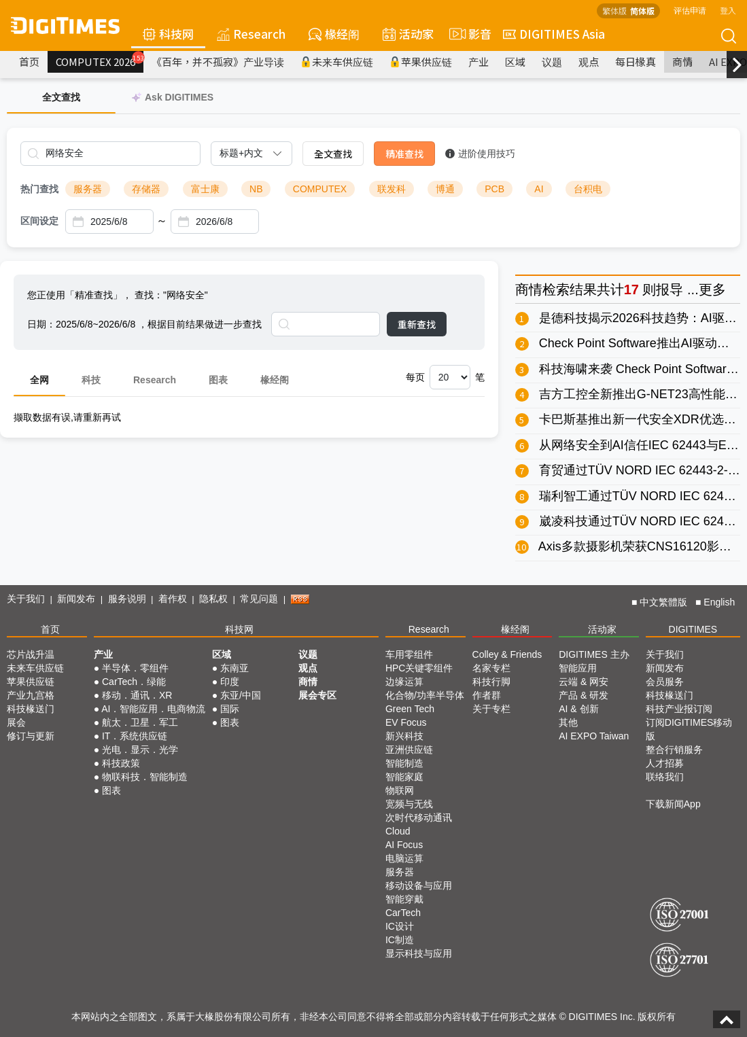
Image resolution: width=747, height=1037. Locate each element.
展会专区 (317, 695)
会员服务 (665, 681)
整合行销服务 (674, 749)
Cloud (398, 831)
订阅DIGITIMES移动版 (689, 729)
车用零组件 (409, 654)
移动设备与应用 (418, 885)
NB (255, 188)
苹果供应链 (420, 61)
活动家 (408, 33)
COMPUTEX (320, 188)
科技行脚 (491, 681)
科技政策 (121, 763)
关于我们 (26, 598)
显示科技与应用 (418, 953)
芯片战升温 (30, 654)
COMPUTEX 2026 (99, 60)
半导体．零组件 (135, 668)
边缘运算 (404, 681)
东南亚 (234, 668)
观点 (588, 61)
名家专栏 (491, 668)
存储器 (146, 188)
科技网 (168, 33)
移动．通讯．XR (137, 695)
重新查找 (417, 324)
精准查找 (404, 153)
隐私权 (213, 598)
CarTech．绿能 (134, 681)
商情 (682, 61)
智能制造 (404, 763)
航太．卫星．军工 (140, 722)
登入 (728, 10)
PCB (494, 188)
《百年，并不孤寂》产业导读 (218, 61)
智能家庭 (404, 776)
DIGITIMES (693, 629)
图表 (218, 379)
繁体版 (614, 10)
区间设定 (39, 220)
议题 (552, 61)
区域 (515, 61)
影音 (468, 34)
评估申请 (690, 10)
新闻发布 (76, 598)
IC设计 (399, 926)
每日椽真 (635, 61)
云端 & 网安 (583, 681)
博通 (445, 188)
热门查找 (39, 188)
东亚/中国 (240, 695)
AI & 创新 (578, 708)
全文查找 (333, 153)
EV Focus (406, 722)
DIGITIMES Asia (554, 33)
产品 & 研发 (583, 695)
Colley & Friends (507, 654)
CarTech (403, 912)
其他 (568, 722)
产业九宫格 (30, 695)
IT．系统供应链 (134, 736)
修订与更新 (30, 736)
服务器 (87, 188)
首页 (29, 61)
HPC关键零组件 (419, 668)
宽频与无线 (409, 803)
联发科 (391, 188)
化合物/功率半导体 (424, 695)
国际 (229, 708)
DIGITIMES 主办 (594, 654)
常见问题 (259, 598)
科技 (91, 379)
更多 (712, 289)
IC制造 (399, 939)
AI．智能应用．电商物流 (153, 708)
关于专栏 (491, 708)
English (719, 602)
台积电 (588, 188)
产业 (478, 61)
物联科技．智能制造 (145, 776)
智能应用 (578, 668)
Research (251, 33)
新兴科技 (404, 736)
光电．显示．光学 (140, 749)
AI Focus (404, 844)
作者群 (486, 695)
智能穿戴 (404, 899)
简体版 (642, 10)
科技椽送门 (30, 708)
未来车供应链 (336, 61)
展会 (16, 722)
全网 (39, 379)
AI (538, 188)
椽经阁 (334, 33)
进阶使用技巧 (480, 153)
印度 (229, 681)
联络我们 (665, 776)
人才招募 (665, 763)
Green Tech (409, 708)
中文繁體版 (663, 602)
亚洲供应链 (409, 749)
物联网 (399, 790)
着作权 (172, 598)
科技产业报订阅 (679, 708)
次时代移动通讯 (418, 817)
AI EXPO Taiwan (594, 736)
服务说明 (127, 598)
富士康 (205, 188)
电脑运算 (404, 858)
